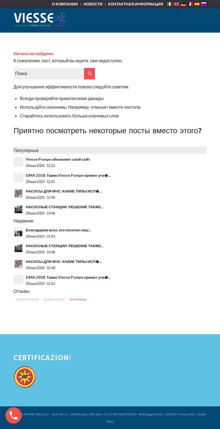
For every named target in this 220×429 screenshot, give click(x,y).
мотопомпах (78, 299)
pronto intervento (27, 299)
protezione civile (54, 299)
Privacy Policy (187, 414)
